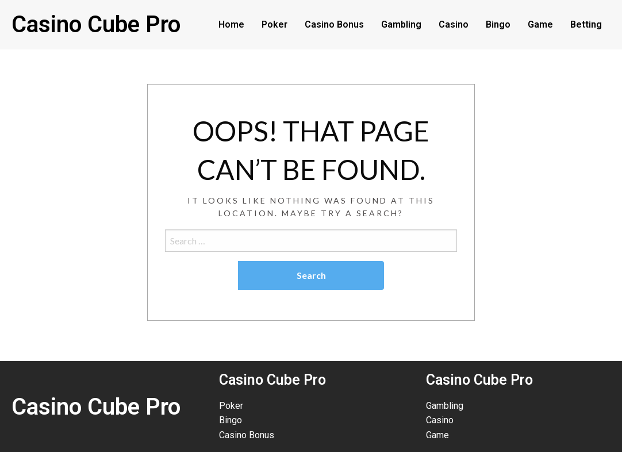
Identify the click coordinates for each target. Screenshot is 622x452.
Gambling (401, 24)
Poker (274, 24)
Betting (586, 24)
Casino (454, 24)
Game (540, 24)
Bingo (498, 24)
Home (231, 24)
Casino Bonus (334, 24)
